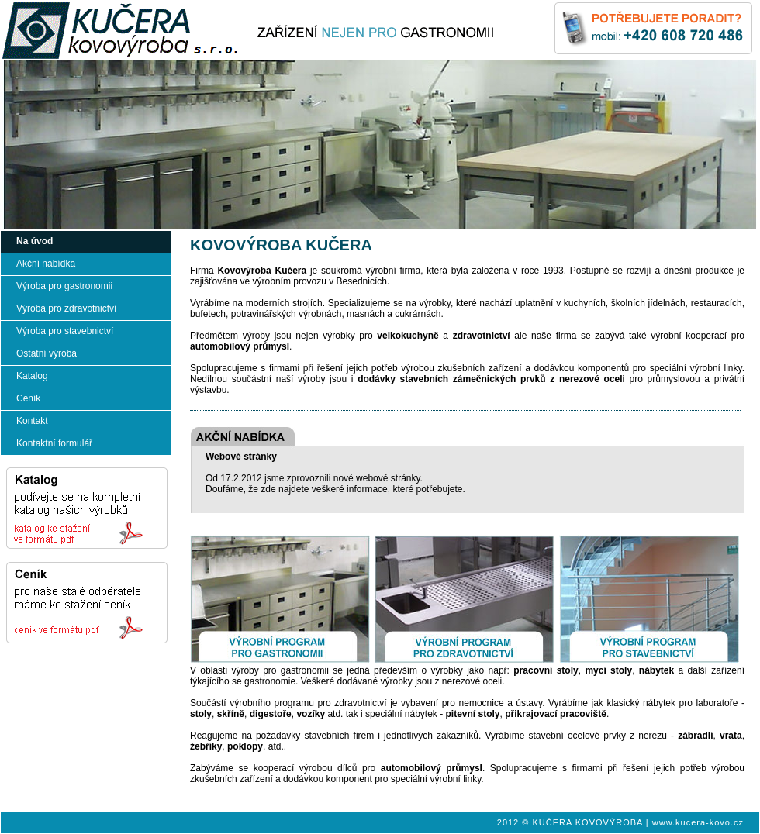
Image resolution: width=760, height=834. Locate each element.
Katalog (32, 375)
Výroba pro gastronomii (64, 286)
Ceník (28, 398)
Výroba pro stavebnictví (64, 331)
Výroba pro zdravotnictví (66, 308)
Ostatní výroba (46, 353)
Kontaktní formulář (54, 443)
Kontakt (32, 420)
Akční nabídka (45, 263)
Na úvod (34, 241)
